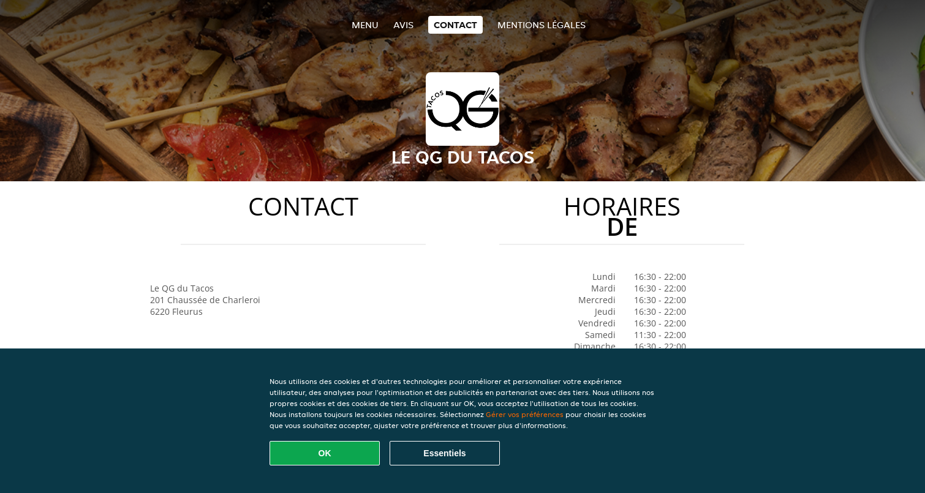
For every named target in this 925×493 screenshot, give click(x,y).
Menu (365, 24)
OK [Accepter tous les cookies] (325, 453)
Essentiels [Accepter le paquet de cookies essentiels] (444, 453)
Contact (455, 24)
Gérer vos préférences (525, 414)
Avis (403, 24)
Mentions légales (541, 24)
